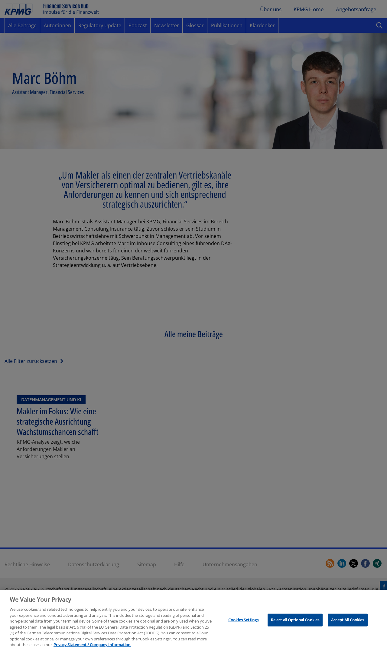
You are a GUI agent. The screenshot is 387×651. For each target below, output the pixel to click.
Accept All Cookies (347, 628)
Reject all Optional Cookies (295, 628)
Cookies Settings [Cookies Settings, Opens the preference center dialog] (243, 628)
